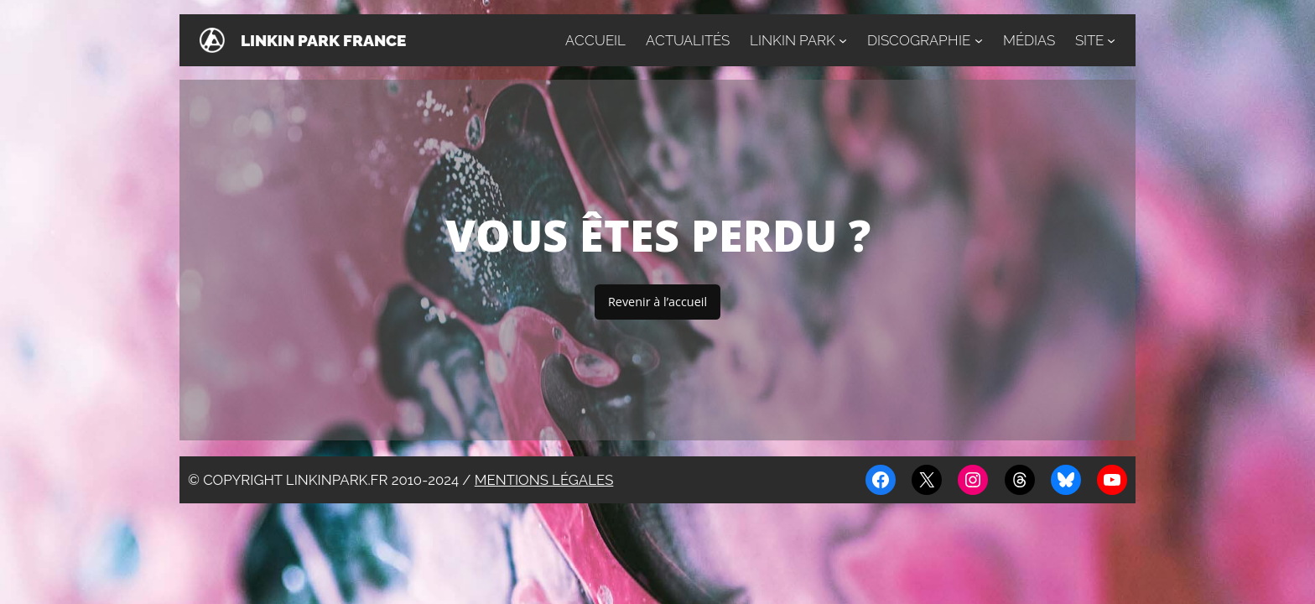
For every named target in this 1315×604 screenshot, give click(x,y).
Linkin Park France (323, 40)
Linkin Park (792, 40)
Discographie (918, 40)
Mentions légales (544, 479)
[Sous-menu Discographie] (979, 40)
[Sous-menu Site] (1111, 40)
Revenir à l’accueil (657, 302)
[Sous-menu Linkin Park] (843, 40)
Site (1089, 40)
